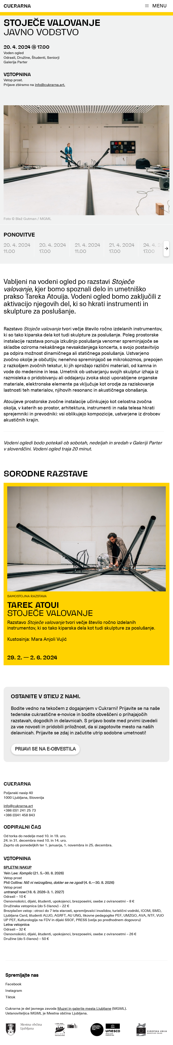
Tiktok (10, 997)
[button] (156, 6)
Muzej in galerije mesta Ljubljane (84, 1008)
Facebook (13, 984)
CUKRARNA (17, 6)
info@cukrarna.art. (50, 85)
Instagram (13, 990)
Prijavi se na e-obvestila (45, 749)
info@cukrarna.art (18, 806)
